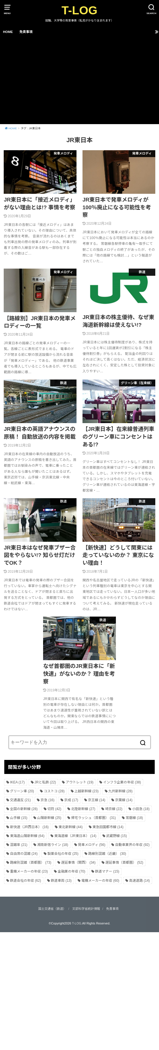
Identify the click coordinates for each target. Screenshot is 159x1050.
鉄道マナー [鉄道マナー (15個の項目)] (107, 871)
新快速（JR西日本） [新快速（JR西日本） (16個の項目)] (29, 827)
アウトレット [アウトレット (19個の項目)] (79, 782)
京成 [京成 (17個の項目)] (71, 800)
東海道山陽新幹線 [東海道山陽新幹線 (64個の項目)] (27, 836)
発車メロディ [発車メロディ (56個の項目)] (91, 845)
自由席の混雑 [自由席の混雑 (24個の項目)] (24, 854)
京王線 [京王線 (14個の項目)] (96, 800)
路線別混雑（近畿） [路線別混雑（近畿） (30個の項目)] (107, 854)
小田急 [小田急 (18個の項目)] (141, 809)
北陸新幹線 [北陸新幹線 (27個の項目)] (83, 809)
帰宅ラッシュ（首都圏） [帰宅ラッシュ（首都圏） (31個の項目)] (93, 818)
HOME (8, 32)
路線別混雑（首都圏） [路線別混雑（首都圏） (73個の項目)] (30, 863)
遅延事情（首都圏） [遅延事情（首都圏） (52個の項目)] (124, 863)
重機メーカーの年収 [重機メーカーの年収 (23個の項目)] (29, 871)
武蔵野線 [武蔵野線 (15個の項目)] (116, 836)
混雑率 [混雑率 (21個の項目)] (18, 845)
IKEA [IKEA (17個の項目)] (17, 782)
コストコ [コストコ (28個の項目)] (54, 791)
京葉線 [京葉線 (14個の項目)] (123, 800)
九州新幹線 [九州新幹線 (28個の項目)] (120, 791)
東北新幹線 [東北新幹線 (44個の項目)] (71, 827)
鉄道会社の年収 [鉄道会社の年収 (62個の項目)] (25, 881)
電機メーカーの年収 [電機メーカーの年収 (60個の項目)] (100, 881)
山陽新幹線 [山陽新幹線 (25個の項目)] (49, 818)
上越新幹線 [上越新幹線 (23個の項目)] (87, 791)
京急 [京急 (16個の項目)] (48, 800)
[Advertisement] (79, 81)
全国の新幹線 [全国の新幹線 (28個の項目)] (24, 809)
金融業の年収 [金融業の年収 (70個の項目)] (71, 871)
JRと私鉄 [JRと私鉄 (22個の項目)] (45, 782)
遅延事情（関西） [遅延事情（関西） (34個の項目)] (78, 863)
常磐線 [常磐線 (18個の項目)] (134, 818)
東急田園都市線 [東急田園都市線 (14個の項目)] (108, 827)
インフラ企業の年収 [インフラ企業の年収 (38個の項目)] (122, 782)
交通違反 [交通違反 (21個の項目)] (20, 800)
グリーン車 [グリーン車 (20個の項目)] (22, 791)
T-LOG (80, 10)
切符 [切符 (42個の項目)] (54, 809)
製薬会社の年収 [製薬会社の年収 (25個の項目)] (63, 854)
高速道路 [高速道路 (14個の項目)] (139, 881)
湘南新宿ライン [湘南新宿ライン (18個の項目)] (52, 845)
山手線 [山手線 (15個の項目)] (18, 818)
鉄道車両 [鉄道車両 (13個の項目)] (61, 881)
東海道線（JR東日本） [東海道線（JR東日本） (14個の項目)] (75, 836)
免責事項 (26, 32)
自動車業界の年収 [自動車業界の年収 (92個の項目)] (132, 845)
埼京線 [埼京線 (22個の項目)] (113, 809)
